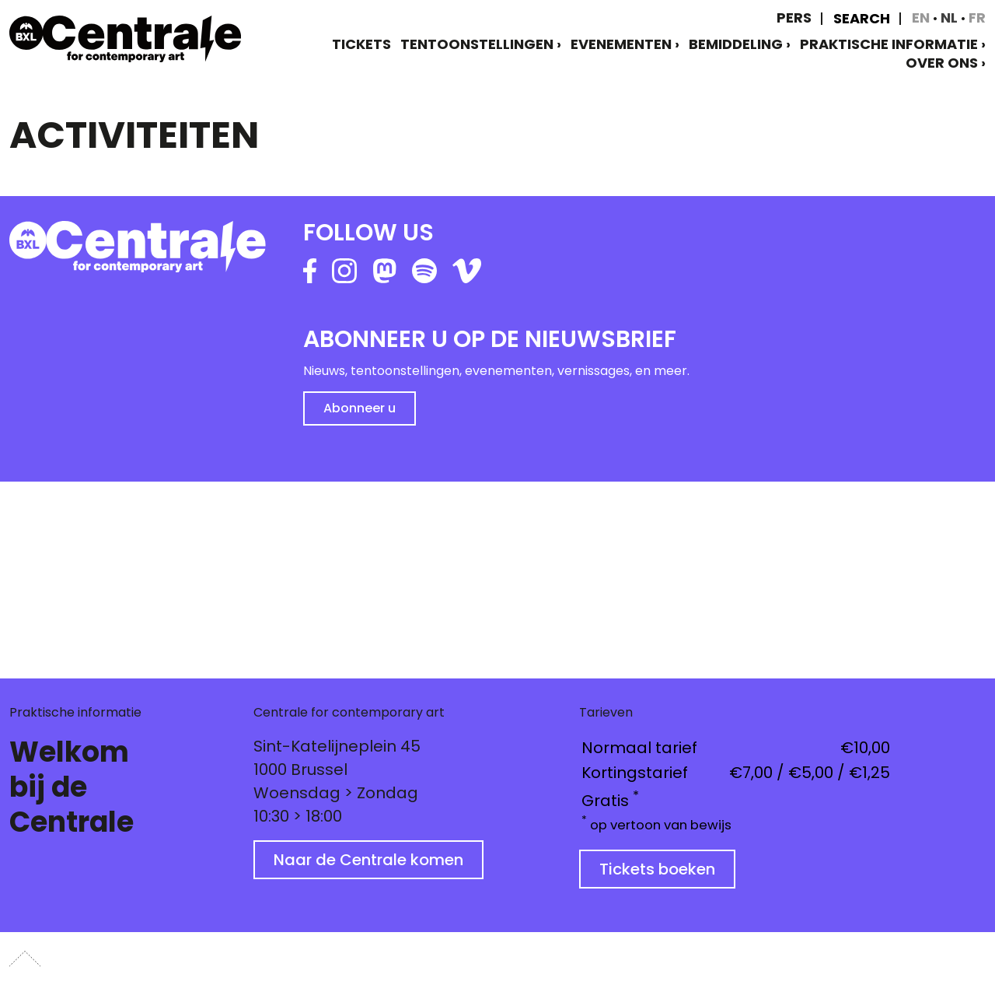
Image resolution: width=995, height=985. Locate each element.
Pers (794, 17)
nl (951, 17)
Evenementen (621, 44)
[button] (43, 574)
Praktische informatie (889, 44)
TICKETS (361, 44)
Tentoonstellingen (476, 44)
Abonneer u (359, 408)
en (922, 17)
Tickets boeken (657, 869)
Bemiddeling (736, 44)
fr (977, 17)
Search (861, 18)
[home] (125, 39)
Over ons (942, 62)
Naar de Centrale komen (368, 860)
